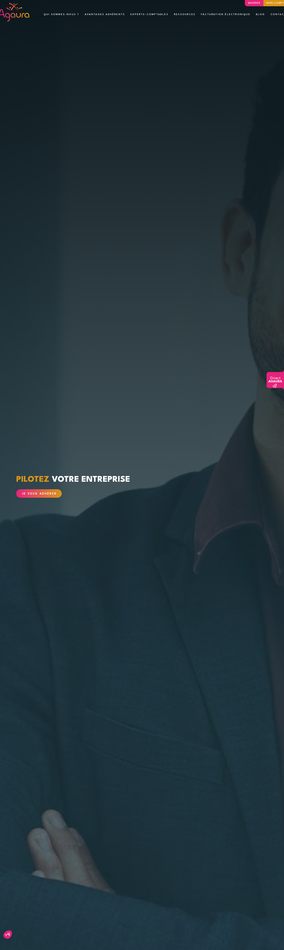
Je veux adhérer (39, 493)
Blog (260, 14)
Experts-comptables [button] (149, 14)
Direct (275, 379)
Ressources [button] (184, 14)
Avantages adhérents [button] (105, 14)
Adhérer (254, 3)
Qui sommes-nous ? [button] (61, 14)
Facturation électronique (225, 14)
